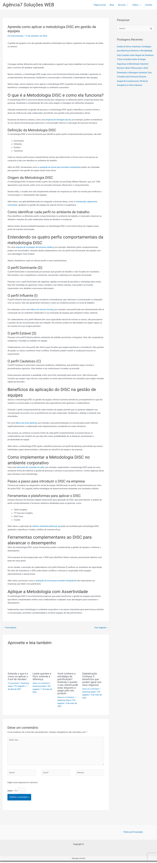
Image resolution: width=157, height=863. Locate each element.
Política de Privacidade (133, 834)
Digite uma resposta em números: (22, 784)
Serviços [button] (123, 5)
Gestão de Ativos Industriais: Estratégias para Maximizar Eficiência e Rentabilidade (135, 51)
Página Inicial (100, 5)
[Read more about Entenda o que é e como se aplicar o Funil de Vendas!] (18, 659)
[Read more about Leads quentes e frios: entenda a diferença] (43, 659)
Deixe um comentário (42, 683)
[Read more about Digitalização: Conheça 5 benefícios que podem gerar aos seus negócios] (93, 659)
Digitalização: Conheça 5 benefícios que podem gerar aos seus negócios (92, 679)
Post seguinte (101, 628)
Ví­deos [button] (136, 5)
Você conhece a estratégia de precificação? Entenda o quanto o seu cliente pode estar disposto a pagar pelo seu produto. (68, 683)
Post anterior (10, 628)
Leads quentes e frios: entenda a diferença (42, 676)
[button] (127, 5)
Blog (112, 5)
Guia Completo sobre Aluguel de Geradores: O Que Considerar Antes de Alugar (134, 63)
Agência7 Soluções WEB (28, 5)
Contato (148, 5)
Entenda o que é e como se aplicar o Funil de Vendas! (18, 676)
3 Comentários (14, 683)
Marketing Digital (15, 686)
